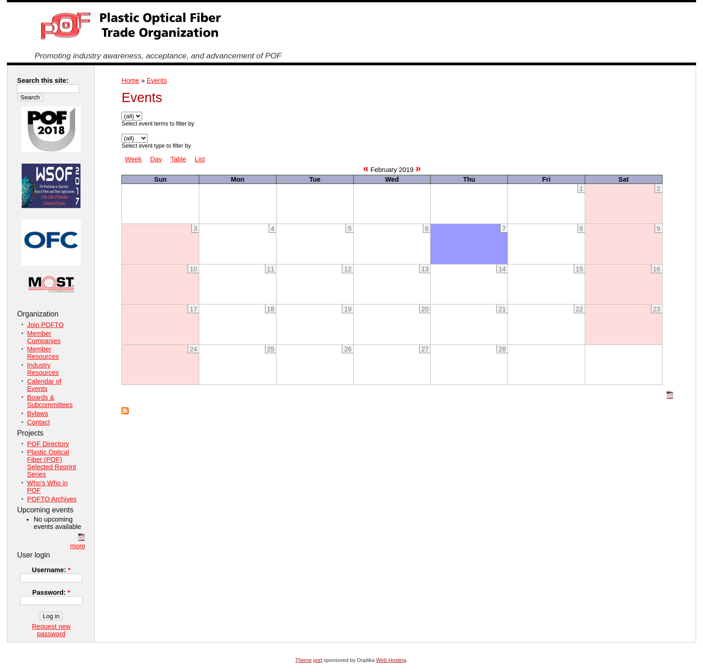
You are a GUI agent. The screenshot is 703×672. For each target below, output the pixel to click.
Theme (303, 660)
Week (133, 159)
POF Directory (48, 444)
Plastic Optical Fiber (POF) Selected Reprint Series (51, 463)
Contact (38, 422)
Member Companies (44, 337)
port (318, 660)
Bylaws (37, 413)
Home (130, 80)
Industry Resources (43, 369)
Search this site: (42, 80)
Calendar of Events (44, 385)
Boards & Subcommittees (50, 401)
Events (157, 80)
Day (156, 159)
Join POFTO (45, 324)
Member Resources (43, 352)
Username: (51, 570)
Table (178, 159)
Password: (51, 592)
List (200, 159)
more (77, 546)
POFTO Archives (52, 499)
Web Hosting (391, 660)
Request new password (51, 630)
